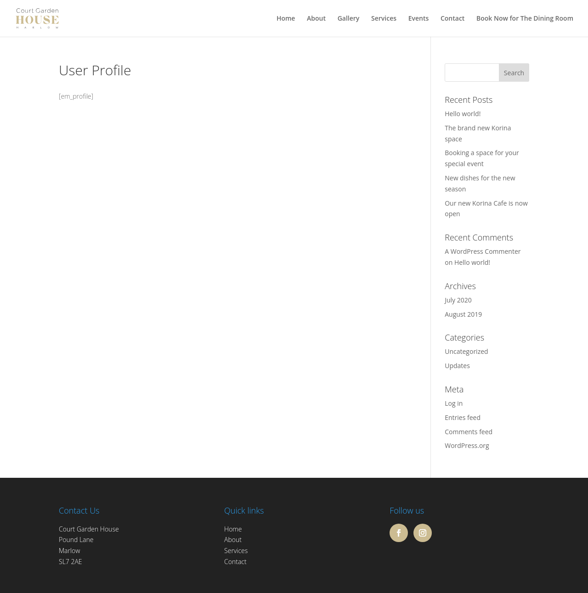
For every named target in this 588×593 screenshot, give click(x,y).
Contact (452, 18)
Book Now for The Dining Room (524, 18)
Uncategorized (466, 351)
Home (286, 18)
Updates (457, 365)
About (316, 18)
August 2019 (463, 314)
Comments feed (468, 431)
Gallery (349, 18)
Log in (454, 403)
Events (418, 18)
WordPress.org (467, 445)
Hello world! (463, 113)
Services (383, 18)
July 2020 (458, 300)
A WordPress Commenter (482, 251)
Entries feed (463, 417)
